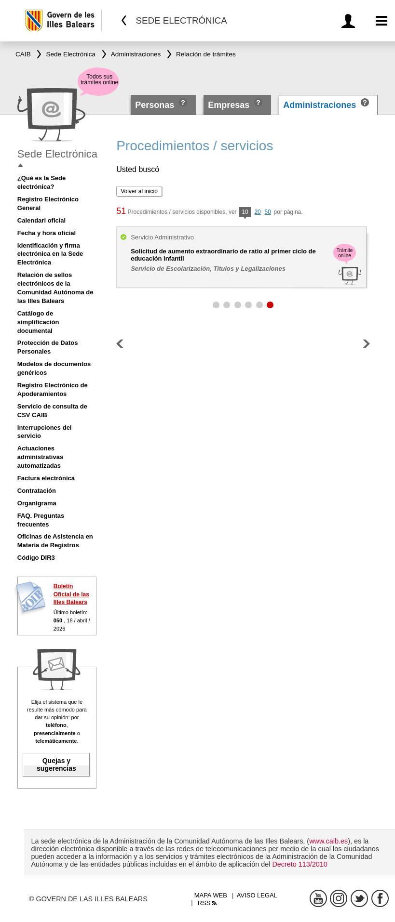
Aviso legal (257, 895)
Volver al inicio (139, 191)
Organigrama (36, 503)
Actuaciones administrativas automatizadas (40, 457)
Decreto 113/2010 (299, 864)
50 (268, 212)
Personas (156, 105)
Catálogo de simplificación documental (38, 322)
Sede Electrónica (57, 154)
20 (257, 212)
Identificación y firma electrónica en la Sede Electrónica (50, 254)
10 (244, 213)
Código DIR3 (36, 557)
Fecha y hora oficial (46, 233)
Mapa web (210, 895)
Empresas (228, 105)
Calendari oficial (41, 220)
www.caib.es (328, 841)
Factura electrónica (46, 478)
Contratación (36, 490)
